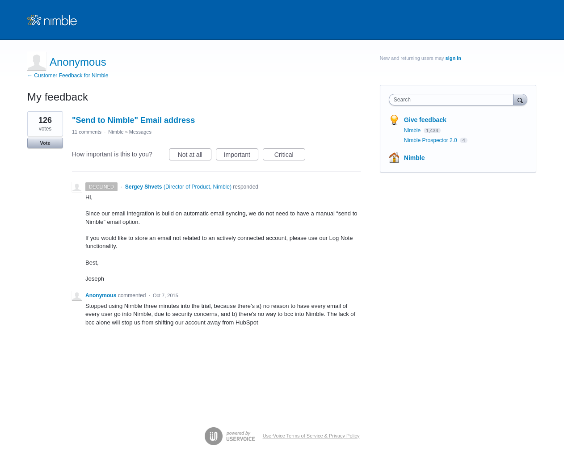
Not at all (194, 156)
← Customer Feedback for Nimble (67, 75)
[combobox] (453, 100)
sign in (453, 58)
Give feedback (425, 119)
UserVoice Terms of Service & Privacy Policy (311, 435)
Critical (289, 156)
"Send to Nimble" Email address (133, 120)
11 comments (86, 132)
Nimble (115, 132)
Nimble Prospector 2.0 (431, 140)
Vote (45, 143)
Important (241, 156)
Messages (140, 132)
